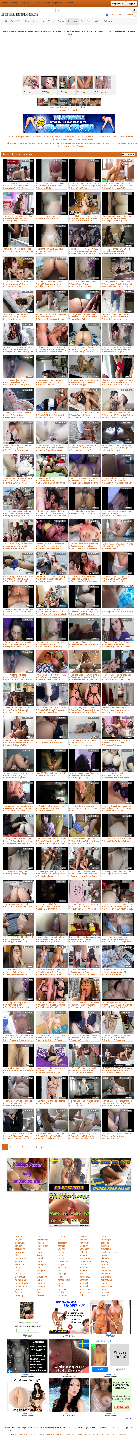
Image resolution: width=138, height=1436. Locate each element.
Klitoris (20, 1040)
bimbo (18, 1267)
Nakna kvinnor (30, 143)
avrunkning (42, 1277)
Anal (113, 186)
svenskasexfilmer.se (26, 1434)
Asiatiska (121, 186)
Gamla (23, 188)
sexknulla (84, 1236)
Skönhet (127, 284)
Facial (55, 548)
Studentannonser (44, 143)
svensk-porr (20, 1264)
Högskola (19, 417)
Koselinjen (65, 137)
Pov (89, 221)
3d (113, 415)
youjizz (40, 1289)
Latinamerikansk (90, 352)
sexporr (61, 1264)
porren (40, 1267)
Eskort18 (78, 139)
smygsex (19, 1240)
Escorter (55, 143)
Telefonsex (40, 137)
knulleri (40, 1243)
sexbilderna (85, 1258)
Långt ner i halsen (19, 221)
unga (39, 1261)
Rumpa (82, 679)
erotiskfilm (20, 1249)
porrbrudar (20, 1243)
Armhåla (7, 579)
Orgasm (7, 286)
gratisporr (41, 1264)
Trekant (62, 614)
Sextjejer (54, 139)
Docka (95, 841)
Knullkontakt (64, 143)
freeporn (105, 1264)
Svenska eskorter (127, 137)
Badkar (12, 448)
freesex (40, 1295)
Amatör (106, 186)
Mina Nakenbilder (99, 137)
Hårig (92, 251)
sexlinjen (105, 1243)
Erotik (72, 143)
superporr (19, 1261)
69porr (40, 1280)
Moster (16, 579)
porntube (84, 1280)
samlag (104, 1261)
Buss (84, 286)
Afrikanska (16, 1136)
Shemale (129, 15)
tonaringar (106, 1240)
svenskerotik (107, 1277)
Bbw (86, 284)
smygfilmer (106, 1249)
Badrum (21, 448)
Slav (113, 548)
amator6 (83, 1255)
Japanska (115, 221)
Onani (121, 612)
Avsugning (25, 218)
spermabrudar (22, 1283)
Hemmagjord (54, 286)
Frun (85, 188)
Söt (18, 186)
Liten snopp (91, 808)
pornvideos (85, 1277)
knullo (18, 1274)
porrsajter (62, 1295)
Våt (79, 188)
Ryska (53, 614)
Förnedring (54, 384)
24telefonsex (86, 1261)
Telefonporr (86, 137)
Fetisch (125, 384)
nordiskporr (42, 1240)
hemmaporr (85, 1270)
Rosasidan (62, 139)
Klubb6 (71, 139)
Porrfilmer (110, 143)
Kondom (119, 906)
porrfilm (18, 1236)
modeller (84, 1246)
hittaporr (105, 1258)
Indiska (73, 843)
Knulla (117, 143)
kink (81, 1295)
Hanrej (12, 186)
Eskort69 (20, 143)
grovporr (41, 1270)
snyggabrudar (21, 1286)
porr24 (104, 1255)
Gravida (81, 1105)
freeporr (19, 1292)
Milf (16, 188)
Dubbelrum (41, 286)
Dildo (124, 352)
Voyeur (22, 251)
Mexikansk (8, 188)
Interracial (80, 253)
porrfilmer (105, 1246)
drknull (40, 1258)
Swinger (116, 253)
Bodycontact (87, 139)
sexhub (61, 1292)
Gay (119, 15)
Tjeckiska (92, 218)
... (29, 1147)
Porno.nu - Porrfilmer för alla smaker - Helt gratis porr (69, 107)
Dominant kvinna (77, 745)
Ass (71, 251)
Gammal (25, 186)
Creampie (81, 186)
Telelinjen (20, 137)
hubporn (105, 1267)
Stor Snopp (8, 450)
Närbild (54, 841)
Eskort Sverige (113, 137)
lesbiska (62, 1267)
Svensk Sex (100, 143)
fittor (39, 1236)
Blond (39, 284)
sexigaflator (106, 1280)
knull (39, 1249)
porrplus (62, 1289)
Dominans (16, 319)
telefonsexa (106, 1270)
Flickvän (73, 221)
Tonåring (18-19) (44, 188)
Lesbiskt (15, 284)
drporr (61, 1283)
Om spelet (93, 1103)
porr (81, 1274)
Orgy (97, 253)
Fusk (72, 186)
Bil (38, 186)
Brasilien (53, 349)
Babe (119, 284)
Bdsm (14, 710)
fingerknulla (63, 1261)
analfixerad (106, 1274)
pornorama (85, 1289)
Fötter (15, 581)
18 (46, 349)
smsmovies (20, 1258)
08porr (61, 1286)
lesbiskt (83, 1252)
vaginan (61, 1249)
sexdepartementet (109, 1252)
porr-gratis (20, 1252)
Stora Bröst (74, 286)
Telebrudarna (29, 137)
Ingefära (106, 253)
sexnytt (61, 1236)
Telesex (48, 137)
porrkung (41, 1283)
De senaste (128, 154)
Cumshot (55, 516)
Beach (20, 1038)
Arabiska (15, 841)
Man (97, 186)
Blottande (41, 876)
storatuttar (106, 1292)
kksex (60, 1277)
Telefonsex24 (75, 137)
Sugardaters (125, 143)
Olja (46, 909)
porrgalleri (84, 1249)
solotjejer (62, 1243)
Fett (85, 319)
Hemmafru (115, 188)
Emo (47, 712)
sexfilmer (84, 1240)
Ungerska (41, 581)
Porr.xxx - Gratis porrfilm (69, 110)
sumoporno (20, 1280)
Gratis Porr (80, 143)
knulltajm (62, 1274)
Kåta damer (81, 146)
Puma (23, 352)
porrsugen (84, 1243)
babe (17, 1270)
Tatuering (41, 253)
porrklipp (19, 1295)
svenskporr (20, 1277)
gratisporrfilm (64, 1280)
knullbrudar (42, 1246)
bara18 (104, 1295)
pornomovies (86, 1292)
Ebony (106, 581)
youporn (41, 1286)
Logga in (131, 4)
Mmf (122, 909)
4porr (39, 1255)
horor (39, 1252)
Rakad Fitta (90, 143)
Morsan (62, 843)
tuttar (103, 1236)
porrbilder (84, 1267)
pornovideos (85, 1283)
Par (5, 186)
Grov (15, 286)
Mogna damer (69, 146)
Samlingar (52, 319)
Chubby (93, 317)
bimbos (18, 1246)
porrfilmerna (107, 1286)
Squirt (28, 612)
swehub (83, 1264)
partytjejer (62, 1252)
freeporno (41, 1292)
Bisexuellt (74, 218)
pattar (104, 1289)
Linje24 (12, 137)
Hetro (111, 15)
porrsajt (61, 1270)
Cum (51, 186)
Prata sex (56, 137)
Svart (16, 218)
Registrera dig (118, 4)
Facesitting (19, 810)
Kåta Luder (11, 143)
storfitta (61, 1246)
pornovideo (85, 1286)
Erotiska (7, 581)
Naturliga (90, 942)
